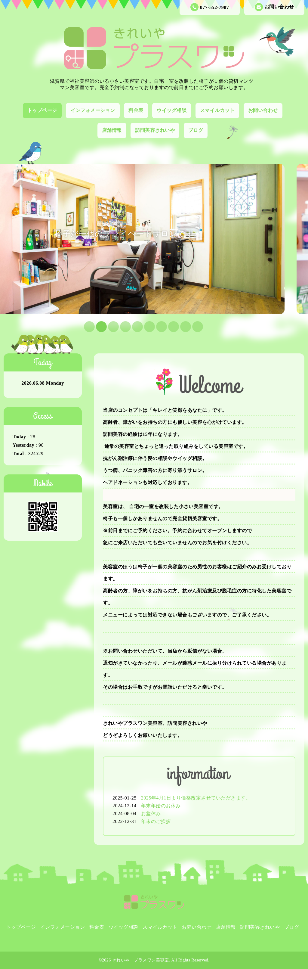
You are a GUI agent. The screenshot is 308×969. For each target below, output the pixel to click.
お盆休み (151, 813)
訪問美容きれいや (155, 130)
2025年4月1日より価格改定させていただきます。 (196, 797)
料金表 (135, 110)
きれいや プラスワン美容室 (140, 960)
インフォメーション (92, 110)
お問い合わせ (274, 7)
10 (193, 326)
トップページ (42, 110)
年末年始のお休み (161, 805)
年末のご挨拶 (156, 821)
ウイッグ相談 (171, 110)
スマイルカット (217, 110)
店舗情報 (112, 130)
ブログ (195, 130)
